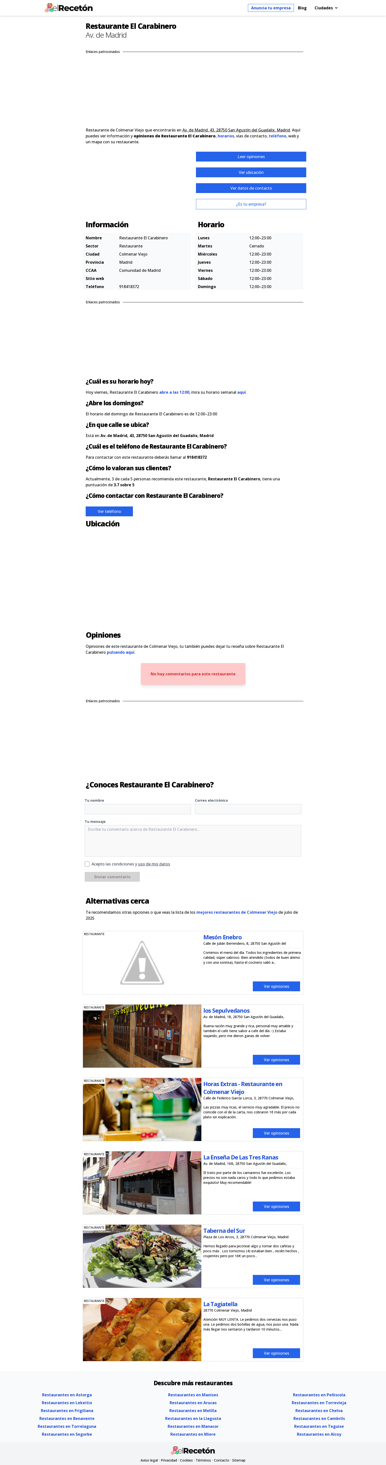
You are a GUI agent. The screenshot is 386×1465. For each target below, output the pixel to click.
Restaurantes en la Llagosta (193, 1418)
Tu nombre (94, 800)
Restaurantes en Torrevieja (319, 1402)
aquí (241, 392)
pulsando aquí (120, 652)
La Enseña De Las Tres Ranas (240, 1157)
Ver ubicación (251, 172)
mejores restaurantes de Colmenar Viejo (236, 912)
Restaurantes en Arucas (193, 1402)
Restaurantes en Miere (193, 1434)
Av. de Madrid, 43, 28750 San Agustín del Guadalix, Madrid (236, 130)
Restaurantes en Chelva (319, 1410)
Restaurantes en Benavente (67, 1418)
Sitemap (238, 1460)
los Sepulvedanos (226, 1010)
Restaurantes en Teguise (319, 1426)
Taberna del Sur (224, 1230)
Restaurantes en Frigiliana (67, 1410)
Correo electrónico (211, 800)
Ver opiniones (276, 986)
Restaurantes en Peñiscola (319, 1395)
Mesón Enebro (222, 937)
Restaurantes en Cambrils (319, 1418)
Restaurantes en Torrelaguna (67, 1426)
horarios (226, 136)
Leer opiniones (251, 156)
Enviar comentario (112, 876)
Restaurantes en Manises (193, 1395)
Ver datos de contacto (251, 188)
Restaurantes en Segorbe (67, 1434)
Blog (302, 8)
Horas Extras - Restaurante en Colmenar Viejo (242, 1088)
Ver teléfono (109, 511)
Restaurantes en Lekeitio (67, 1402)
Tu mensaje (95, 821)
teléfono (277, 136)
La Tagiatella (220, 1304)
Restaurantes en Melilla (193, 1410)
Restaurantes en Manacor (193, 1426)
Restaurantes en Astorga (67, 1395)
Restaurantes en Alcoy (319, 1434)
